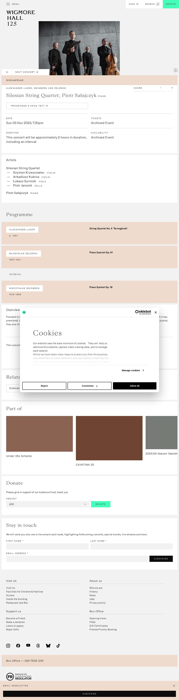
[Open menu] (14, 4)
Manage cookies (131, 370)
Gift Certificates (99, 625)
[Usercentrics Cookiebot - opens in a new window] (137, 312)
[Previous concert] (7, 72)
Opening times (98, 618)
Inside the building (16, 599)
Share (138, 88)
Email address (17, 553)
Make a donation (15, 622)
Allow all (134, 385)
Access (10, 595)
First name (15, 541)
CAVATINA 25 (85, 464)
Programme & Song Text (30, 106)
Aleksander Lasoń (22, 229)
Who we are (96, 588)
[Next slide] (170, 88)
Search (152, 4)
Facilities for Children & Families (24, 591)
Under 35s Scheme (19, 456)
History (94, 591)
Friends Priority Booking (103, 629)
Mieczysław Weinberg (24, 288)
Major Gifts (12, 629)
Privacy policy (98, 602)
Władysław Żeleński (23, 253)
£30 (48, 504)
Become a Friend (15, 618)
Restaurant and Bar (17, 602)
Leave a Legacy (15, 625)
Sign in (134, 4)
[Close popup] (174, 686)
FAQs (93, 622)
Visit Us (10, 588)
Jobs (92, 599)
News (93, 595)
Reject (44, 385)
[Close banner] (156, 312)
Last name (98, 541)
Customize (89, 385)
